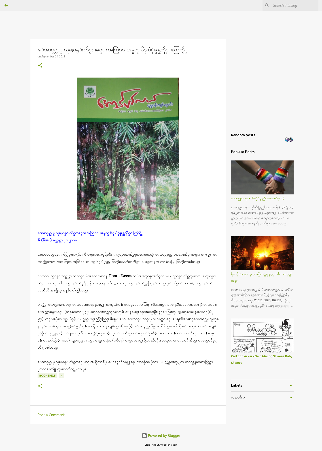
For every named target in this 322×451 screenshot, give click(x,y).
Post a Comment (51, 415)
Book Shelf (47, 375)
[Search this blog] (294, 5)
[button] (40, 66)
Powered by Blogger (161, 436)
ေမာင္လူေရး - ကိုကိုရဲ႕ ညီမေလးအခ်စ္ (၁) (257, 198)
